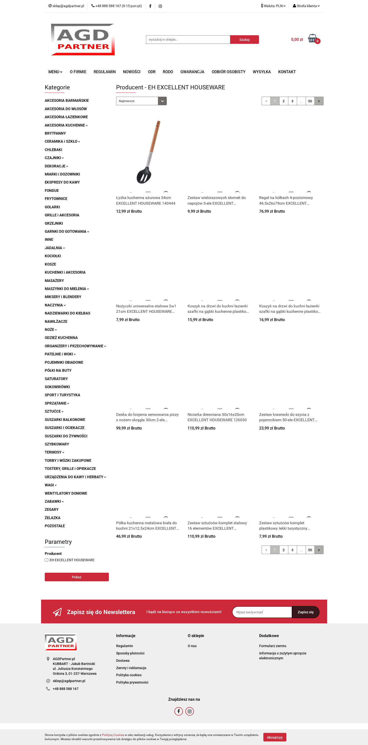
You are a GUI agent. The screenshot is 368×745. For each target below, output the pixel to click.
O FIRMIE (78, 72)
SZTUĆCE (54, 411)
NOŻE (51, 329)
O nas (192, 646)
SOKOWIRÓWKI (57, 387)
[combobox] (141, 101)
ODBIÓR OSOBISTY (228, 72)
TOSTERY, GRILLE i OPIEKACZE (70, 468)
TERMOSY (54, 452)
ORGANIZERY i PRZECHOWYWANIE (75, 346)
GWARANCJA (192, 72)
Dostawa (123, 661)
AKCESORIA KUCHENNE (66, 125)
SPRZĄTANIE (57, 403)
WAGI (51, 485)
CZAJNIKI (54, 158)
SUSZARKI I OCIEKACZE (64, 428)
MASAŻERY (54, 281)
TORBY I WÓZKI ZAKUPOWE (68, 460)
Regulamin (124, 646)
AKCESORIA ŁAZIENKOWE (66, 117)
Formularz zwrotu (272, 646)
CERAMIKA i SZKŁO (62, 141)
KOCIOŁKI (53, 256)
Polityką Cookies (113, 735)
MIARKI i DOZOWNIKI (62, 174)
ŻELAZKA (52, 518)
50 (310, 101)
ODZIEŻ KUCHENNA (61, 338)
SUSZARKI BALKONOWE (65, 420)
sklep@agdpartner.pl (69, 681)
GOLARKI (52, 207)
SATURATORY (56, 379)
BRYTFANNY (55, 133)
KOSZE (50, 264)
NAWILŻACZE (56, 321)
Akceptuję (275, 737)
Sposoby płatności (130, 653)
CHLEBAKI (53, 150)
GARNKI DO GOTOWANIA (67, 231)
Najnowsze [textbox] (126, 101)
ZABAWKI (54, 501)
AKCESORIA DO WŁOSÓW (66, 109)
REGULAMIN (105, 72)
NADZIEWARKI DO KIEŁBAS (67, 313)
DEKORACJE (56, 166)
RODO (168, 72)
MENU (55, 72)
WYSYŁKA (262, 72)
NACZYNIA (55, 305)
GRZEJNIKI (54, 223)
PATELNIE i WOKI (60, 354)
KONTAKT (287, 72)
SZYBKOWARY (57, 444)
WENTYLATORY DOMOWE (66, 493)
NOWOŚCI (132, 72)
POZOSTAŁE (55, 526)
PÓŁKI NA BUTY (58, 370)
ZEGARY (51, 509)
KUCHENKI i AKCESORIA (65, 272)
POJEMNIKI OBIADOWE (64, 362)
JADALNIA (55, 248)
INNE (49, 239)
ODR (152, 72)
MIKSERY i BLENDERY (63, 297)
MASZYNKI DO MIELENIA (67, 289)
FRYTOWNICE (56, 199)
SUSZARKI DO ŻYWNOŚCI (66, 436)
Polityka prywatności (132, 682)
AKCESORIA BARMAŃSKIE (67, 100)
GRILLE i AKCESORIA (62, 215)
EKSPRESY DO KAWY (62, 182)
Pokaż (76, 577)
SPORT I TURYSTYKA (62, 395)
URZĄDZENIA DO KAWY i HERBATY (75, 477)
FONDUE (52, 190)
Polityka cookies (129, 675)
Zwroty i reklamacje (131, 668)
